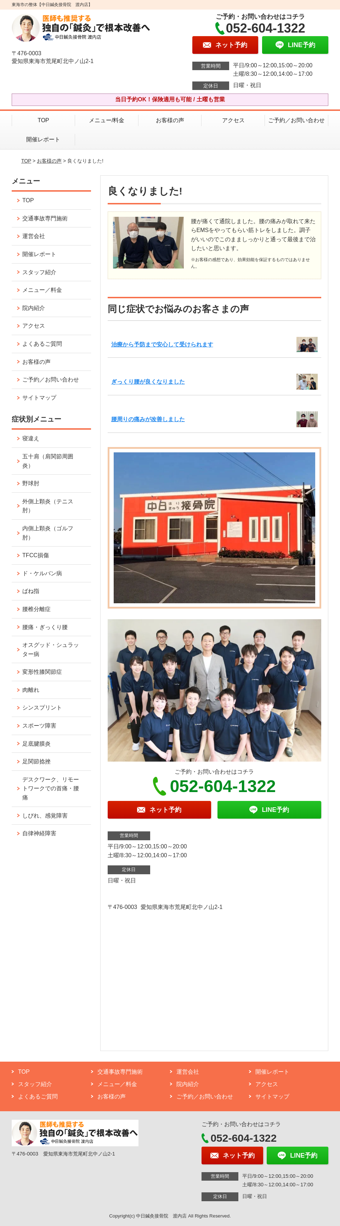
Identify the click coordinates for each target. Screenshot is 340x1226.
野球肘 (30, 483)
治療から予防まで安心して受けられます (162, 344)
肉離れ (30, 690)
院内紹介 (33, 308)
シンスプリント (42, 708)
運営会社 (33, 236)
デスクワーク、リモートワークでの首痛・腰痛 (50, 788)
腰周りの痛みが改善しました (148, 419)
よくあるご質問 (42, 344)
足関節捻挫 (36, 761)
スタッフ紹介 (39, 272)
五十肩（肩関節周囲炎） (47, 461)
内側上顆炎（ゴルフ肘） (47, 533)
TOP (43, 120)
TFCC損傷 (35, 555)
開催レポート (43, 139)
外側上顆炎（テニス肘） (47, 506)
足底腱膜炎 (36, 744)
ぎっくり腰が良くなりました (148, 382)
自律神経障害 (39, 833)
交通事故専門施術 (45, 218)
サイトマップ (39, 398)
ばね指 (30, 591)
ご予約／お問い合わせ (296, 120)
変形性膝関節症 (42, 672)
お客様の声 (170, 120)
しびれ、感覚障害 (45, 816)
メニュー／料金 (42, 290)
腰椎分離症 (36, 609)
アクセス (233, 120)
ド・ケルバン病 (42, 573)
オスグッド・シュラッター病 (50, 649)
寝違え (30, 438)
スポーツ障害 (39, 726)
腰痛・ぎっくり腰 (45, 627)
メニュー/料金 (106, 120)
